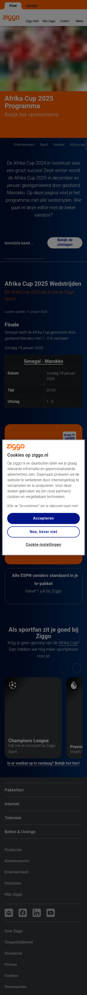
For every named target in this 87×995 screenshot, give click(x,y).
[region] (43, 497)
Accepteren (43, 518)
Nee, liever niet (43, 532)
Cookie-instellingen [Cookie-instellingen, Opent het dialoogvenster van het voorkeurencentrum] (43, 544)
